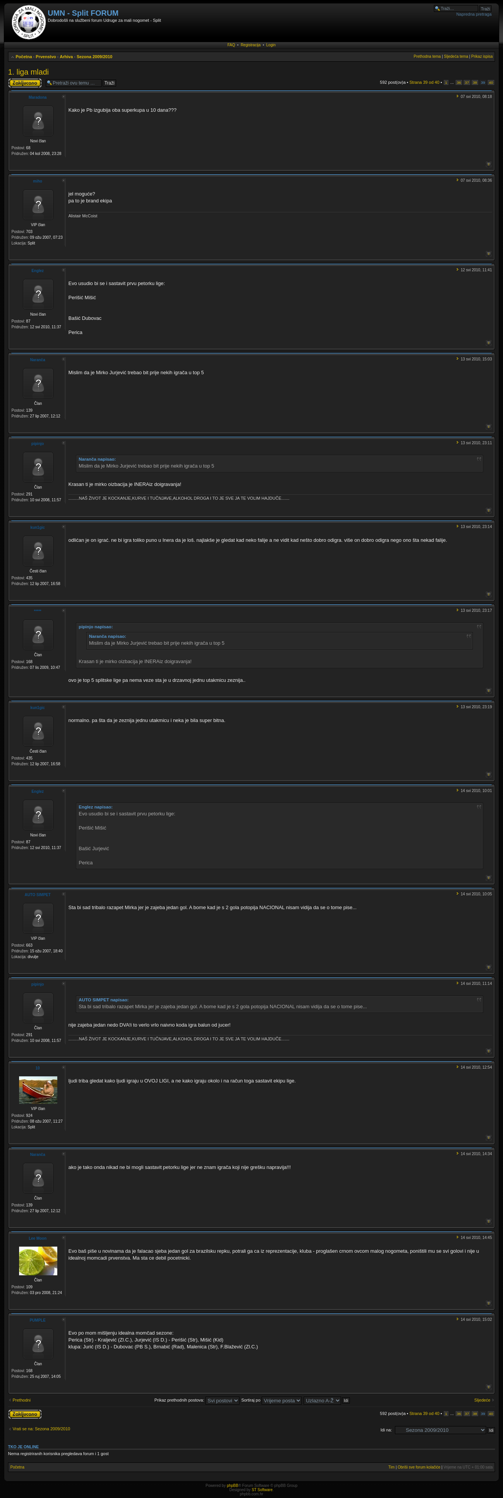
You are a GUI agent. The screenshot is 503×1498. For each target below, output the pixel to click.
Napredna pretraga (474, 14)
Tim (391, 1467)
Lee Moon (38, 1238)
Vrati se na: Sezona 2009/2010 (41, 1428)
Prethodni (22, 1400)
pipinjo (37, 444)
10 (38, 1068)
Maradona (38, 97)
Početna (24, 56)
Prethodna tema (427, 56)
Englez (37, 271)
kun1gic (38, 527)
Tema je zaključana (25, 83)
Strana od (424, 82)
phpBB (232, 1485)
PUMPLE (38, 1320)
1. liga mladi (28, 72)
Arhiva (66, 56)
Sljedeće (482, 1400)
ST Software (262, 1490)
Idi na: (386, 1430)
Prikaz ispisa (482, 56)
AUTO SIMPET (37, 895)
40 (491, 82)
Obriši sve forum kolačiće (419, 1467)
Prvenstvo (46, 56)
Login (270, 45)
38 (475, 82)
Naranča (37, 360)
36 (459, 82)
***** (37, 611)
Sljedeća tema (456, 56)
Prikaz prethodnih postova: (196, 1400)
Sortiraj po (271, 1400)
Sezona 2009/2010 (95, 56)
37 (467, 82)
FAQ (231, 45)
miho (37, 181)
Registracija (250, 45)
